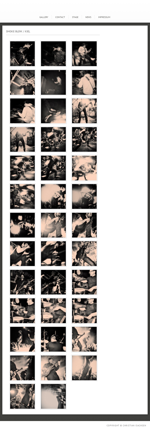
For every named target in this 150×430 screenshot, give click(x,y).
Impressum (104, 17)
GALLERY (43, 17)
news (88, 17)
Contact (60, 17)
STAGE (75, 17)
